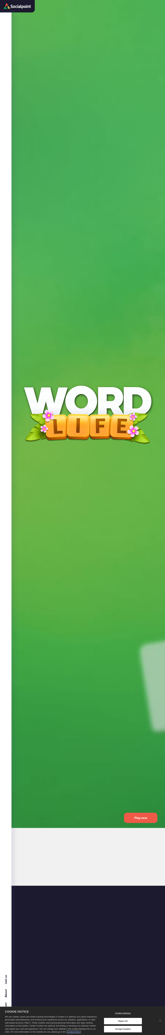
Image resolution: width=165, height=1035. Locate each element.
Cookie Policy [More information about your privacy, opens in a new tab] (73, 1032)
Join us (5, 979)
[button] (17, 6)
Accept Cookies (123, 1029)
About (5, 993)
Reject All (123, 1021)
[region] (82, 1021)
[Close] (160, 1020)
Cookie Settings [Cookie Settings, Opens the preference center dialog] (123, 1013)
